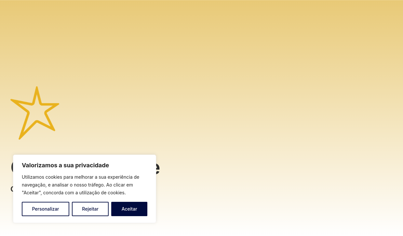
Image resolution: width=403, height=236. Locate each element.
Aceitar (129, 209)
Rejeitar (90, 209)
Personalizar (45, 209)
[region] (84, 189)
